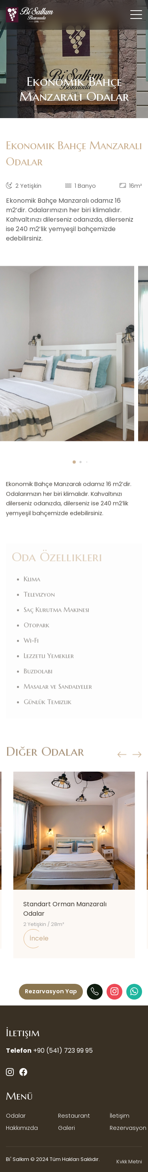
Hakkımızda (22, 1128)
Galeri (66, 1128)
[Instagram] (114, 992)
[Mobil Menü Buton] (136, 16)
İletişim (119, 1116)
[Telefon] (95, 992)
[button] (74, 470)
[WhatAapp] (134, 992)
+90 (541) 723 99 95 (63, 1050)
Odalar (16, 1116)
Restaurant (74, 1116)
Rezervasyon (128, 1128)
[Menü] (51, 992)
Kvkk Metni (129, 1161)
